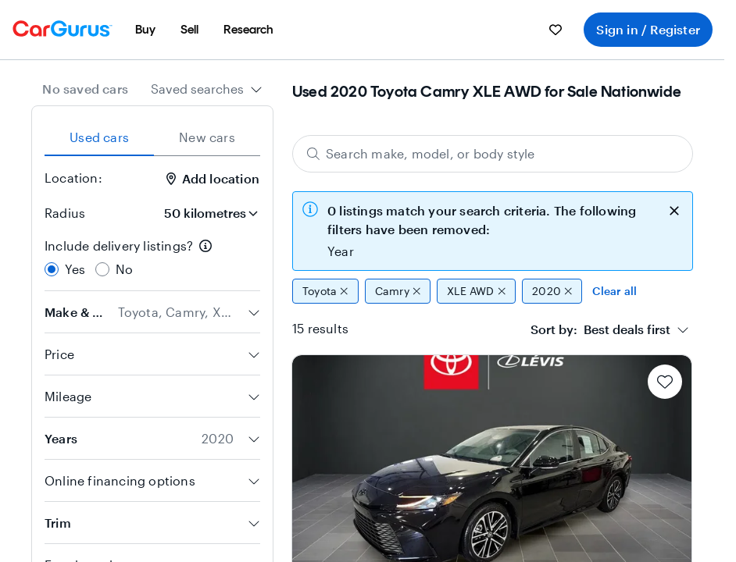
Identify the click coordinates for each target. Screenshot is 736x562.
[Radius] (205, 213)
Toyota (325, 291)
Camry (398, 291)
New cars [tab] (207, 137)
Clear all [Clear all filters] (614, 290)
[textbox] (600, 329)
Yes (75, 268)
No (124, 268)
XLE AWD (476, 291)
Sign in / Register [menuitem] (648, 29)
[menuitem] (145, 30)
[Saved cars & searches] (555, 30)
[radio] (52, 269)
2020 (552, 291)
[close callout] (674, 209)
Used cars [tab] (99, 137)
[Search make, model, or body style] (492, 154)
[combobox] (206, 89)
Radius (65, 212)
